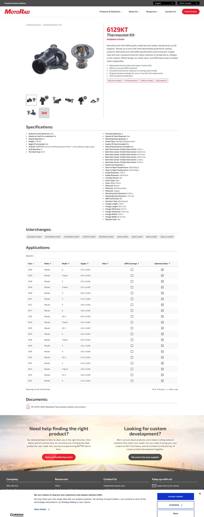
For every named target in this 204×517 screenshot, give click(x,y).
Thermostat (33, 25)
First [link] (154, 389)
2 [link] (167, 389)
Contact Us (170, 11)
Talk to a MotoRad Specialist (59, 457)
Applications (147, 80)
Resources (152, 11)
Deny (175, 510)
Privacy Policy (69, 499)
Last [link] (176, 389)
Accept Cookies (175, 493)
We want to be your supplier (145, 457)
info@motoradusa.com (114, 485)
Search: (29, 255)
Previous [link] (161, 389)
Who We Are (12, 485)
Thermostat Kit (52, 25)
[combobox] (161, 3)
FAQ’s (57, 485)
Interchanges (131, 80)
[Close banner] (200, 490)
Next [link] (171, 389)
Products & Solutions (111, 11)
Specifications (114, 80)
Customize (175, 502)
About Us (134, 11)
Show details (40, 506)
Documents (161, 80)
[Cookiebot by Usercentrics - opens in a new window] (16, 512)
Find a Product (191, 11)
